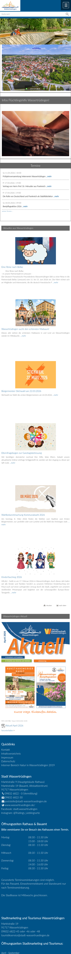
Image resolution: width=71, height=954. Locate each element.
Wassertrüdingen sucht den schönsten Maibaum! (25, 320)
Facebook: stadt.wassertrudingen (19, 757)
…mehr (55, 282)
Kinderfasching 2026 (11, 534)
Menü (66, 5)
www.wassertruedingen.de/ (20, 753)
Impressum (7, 705)
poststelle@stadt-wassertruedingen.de (26, 749)
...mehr (49, 176)
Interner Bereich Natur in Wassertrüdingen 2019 (28, 713)
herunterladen (7, 679)
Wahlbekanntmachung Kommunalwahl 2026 (23, 480)
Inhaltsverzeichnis (11, 702)
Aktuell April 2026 (14, 674)
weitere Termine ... (7, 211)
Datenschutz (8, 709)
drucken (49, 554)
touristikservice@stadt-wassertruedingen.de (25, 883)
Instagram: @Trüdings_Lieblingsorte (20, 761)
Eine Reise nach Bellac (12, 267)
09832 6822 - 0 (12, 741)
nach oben (62, 554)
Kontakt (5, 698)
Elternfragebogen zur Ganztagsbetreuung (21, 427)
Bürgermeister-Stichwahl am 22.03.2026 (21, 373)
